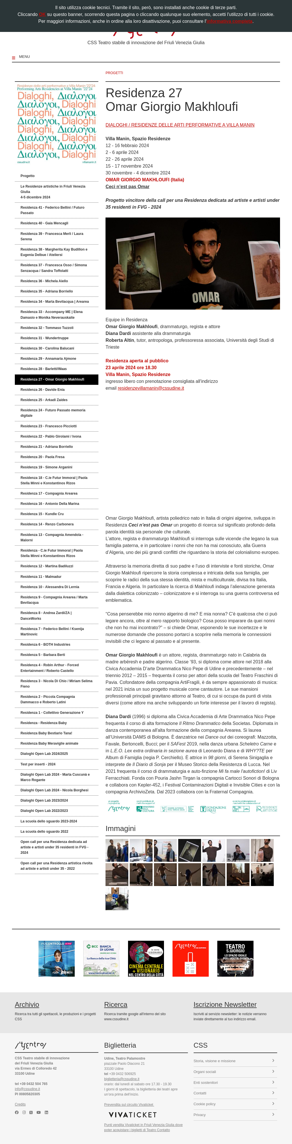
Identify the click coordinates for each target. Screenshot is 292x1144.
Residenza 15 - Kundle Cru (42, 514)
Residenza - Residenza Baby (44, 723)
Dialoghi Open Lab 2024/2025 (44, 754)
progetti (114, 73)
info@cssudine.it (27, 1089)
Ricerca (115, 1004)
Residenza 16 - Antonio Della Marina (50, 504)
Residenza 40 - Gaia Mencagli (44, 223)
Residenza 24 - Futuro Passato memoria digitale (53, 413)
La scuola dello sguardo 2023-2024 (49, 821)
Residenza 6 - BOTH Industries (45, 645)
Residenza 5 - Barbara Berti (43, 655)
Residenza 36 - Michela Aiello (44, 281)
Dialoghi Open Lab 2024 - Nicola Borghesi (54, 790)
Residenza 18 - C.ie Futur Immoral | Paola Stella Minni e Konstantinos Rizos (54, 480)
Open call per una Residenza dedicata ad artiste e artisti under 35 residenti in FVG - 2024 (54, 847)
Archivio (27, 1004)
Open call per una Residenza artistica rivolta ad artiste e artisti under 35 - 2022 (56, 866)
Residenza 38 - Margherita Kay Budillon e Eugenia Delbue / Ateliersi (54, 252)
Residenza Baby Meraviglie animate (49, 743)
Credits (20, 1104)
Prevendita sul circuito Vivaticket (129, 1105)
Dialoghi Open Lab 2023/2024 (44, 800)
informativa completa (229, 21)
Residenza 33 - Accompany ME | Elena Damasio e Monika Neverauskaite (52, 314)
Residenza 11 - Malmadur (41, 577)
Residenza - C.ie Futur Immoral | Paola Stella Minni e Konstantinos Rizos (52, 553)
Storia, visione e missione (234, 1061)
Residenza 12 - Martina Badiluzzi (47, 566)
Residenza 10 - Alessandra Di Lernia (50, 587)
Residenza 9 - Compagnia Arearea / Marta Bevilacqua (54, 600)
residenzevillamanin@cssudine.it (151, 388)
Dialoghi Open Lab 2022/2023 (44, 811)
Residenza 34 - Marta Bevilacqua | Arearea (55, 302)
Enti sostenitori (234, 1082)
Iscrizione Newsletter (225, 1004)
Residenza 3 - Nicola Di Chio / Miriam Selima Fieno (56, 683)
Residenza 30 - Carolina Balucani (47, 348)
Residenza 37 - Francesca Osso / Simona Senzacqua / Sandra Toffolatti (54, 268)
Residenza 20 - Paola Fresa (42, 457)
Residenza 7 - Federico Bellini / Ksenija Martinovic (52, 631)
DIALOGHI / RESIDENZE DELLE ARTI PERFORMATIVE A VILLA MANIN (180, 125)
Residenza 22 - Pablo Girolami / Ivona (51, 436)
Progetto (28, 176)
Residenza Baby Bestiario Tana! (46, 733)
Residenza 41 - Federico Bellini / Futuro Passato (52, 210)
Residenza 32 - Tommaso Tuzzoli (47, 328)
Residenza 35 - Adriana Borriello (47, 291)
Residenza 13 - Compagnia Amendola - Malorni (52, 537)
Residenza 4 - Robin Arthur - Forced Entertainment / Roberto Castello (50, 667)
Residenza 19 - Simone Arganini (46, 467)
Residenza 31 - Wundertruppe (44, 338)
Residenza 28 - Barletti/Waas (44, 369)
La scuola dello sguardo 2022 (44, 832)
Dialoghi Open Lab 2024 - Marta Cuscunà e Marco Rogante (55, 777)
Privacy (234, 1115)
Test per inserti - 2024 (38, 764)
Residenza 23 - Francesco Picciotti (49, 426)
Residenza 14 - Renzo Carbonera (47, 524)
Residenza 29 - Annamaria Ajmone (48, 359)
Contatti (234, 1093)
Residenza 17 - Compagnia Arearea (49, 493)
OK (42, 14)
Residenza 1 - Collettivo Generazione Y (52, 713)
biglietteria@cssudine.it (121, 1079)
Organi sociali (234, 1072)
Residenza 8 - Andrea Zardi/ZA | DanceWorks (46, 615)
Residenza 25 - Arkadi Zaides (44, 400)
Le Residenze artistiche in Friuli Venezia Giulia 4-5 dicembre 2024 (53, 191)
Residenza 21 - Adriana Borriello (47, 447)
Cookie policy (234, 1104)
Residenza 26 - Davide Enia (43, 390)
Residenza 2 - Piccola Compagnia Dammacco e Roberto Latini (48, 699)
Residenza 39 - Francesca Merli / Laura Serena (52, 236)
